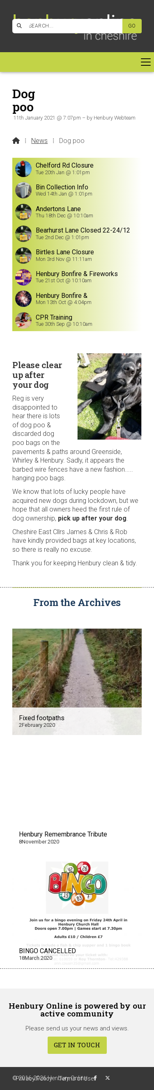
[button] (77, 62)
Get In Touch (77, 1045)
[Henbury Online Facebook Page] (28, 25)
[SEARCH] (70, 26)
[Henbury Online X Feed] (107, 1078)
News (39, 141)
